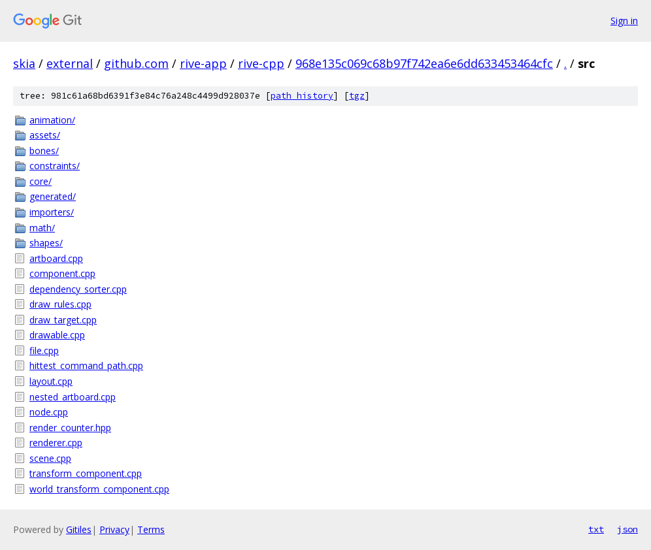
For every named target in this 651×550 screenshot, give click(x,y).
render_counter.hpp (70, 427)
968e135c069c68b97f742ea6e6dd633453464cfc (424, 63)
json (627, 529)
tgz (357, 95)
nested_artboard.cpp (72, 397)
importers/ (51, 212)
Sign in (624, 20)
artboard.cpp (56, 258)
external (69, 63)
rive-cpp (261, 63)
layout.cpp (51, 381)
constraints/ (54, 165)
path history (302, 95)
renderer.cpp (55, 442)
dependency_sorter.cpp (78, 289)
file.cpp (44, 350)
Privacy (114, 529)
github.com (136, 63)
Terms (151, 529)
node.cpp (48, 412)
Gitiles (79, 529)
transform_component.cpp (85, 473)
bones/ (44, 150)
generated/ (52, 196)
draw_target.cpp (63, 320)
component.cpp (62, 273)
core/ (40, 181)
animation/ (52, 120)
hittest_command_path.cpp (86, 365)
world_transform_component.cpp (99, 489)
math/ (42, 227)
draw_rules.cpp (60, 304)
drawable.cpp (57, 335)
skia (24, 63)
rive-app (203, 63)
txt (596, 529)
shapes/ (46, 242)
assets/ (44, 135)
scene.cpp (50, 458)
